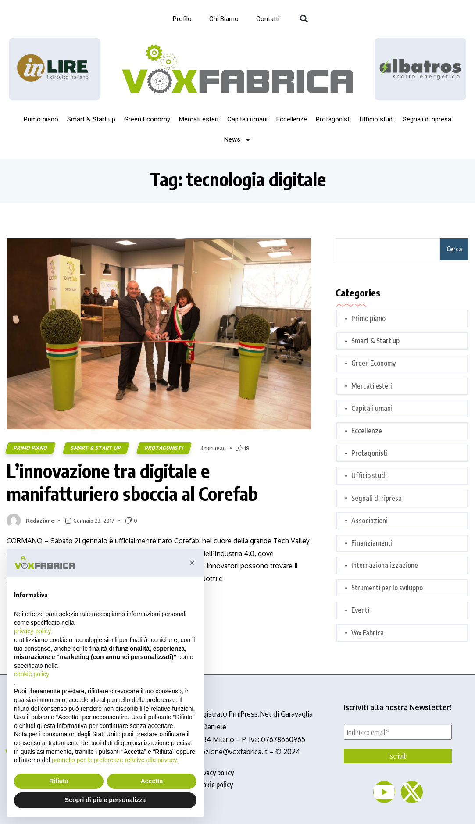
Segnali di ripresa (427, 119)
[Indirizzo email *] (398, 732)
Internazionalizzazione (384, 565)
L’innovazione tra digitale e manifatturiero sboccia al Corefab (132, 482)
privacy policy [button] (32, 631)
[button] (304, 19)
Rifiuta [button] (58, 781)
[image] (420, 69)
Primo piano (41, 119)
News (237, 139)
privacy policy (214, 772)
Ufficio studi (377, 119)
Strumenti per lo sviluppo (387, 587)
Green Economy (147, 119)
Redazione (40, 520)
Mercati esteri (198, 119)
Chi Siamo (224, 19)
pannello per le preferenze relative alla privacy (114, 759)
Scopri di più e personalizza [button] (105, 799)
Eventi (360, 610)
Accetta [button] (152, 781)
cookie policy (214, 784)
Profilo (182, 19)
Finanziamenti (372, 543)
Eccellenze (291, 119)
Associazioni (369, 520)
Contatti (267, 19)
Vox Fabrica (367, 632)
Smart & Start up (91, 119)
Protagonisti (333, 119)
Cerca (454, 249)
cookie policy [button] (31, 674)
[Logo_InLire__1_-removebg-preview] (54, 69)
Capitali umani (247, 119)
